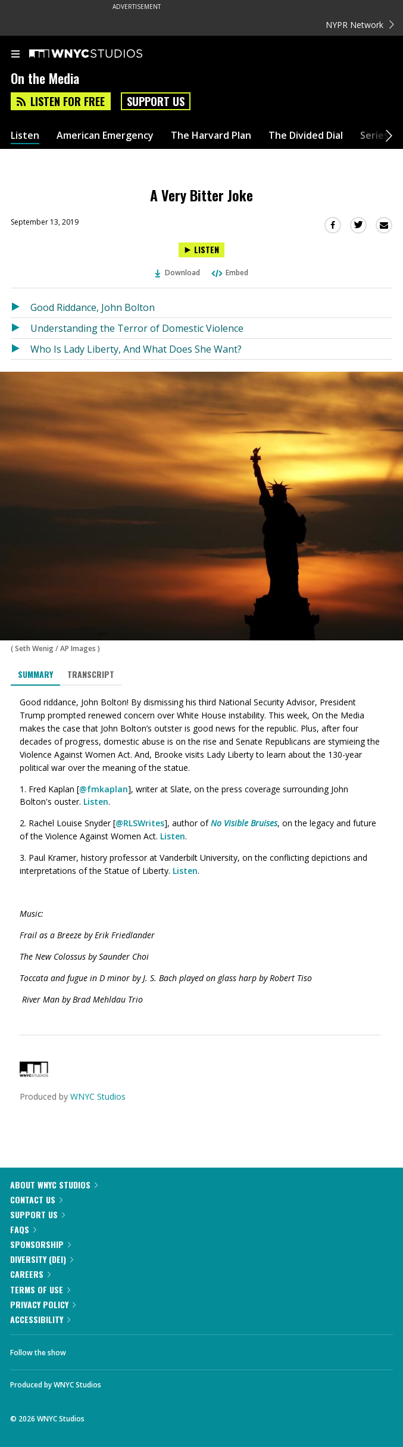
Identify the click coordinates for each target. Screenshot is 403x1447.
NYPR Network (360, 24)
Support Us (156, 101)
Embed (229, 272)
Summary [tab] (35, 674)
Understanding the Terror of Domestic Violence (136, 328)
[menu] (15, 54)
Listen (25, 135)
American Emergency (105, 135)
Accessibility (40, 1319)
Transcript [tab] (90, 674)
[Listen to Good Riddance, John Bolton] (20, 307)
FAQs (23, 1229)
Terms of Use (40, 1289)
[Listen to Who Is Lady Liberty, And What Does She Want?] (20, 349)
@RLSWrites (139, 823)
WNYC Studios (98, 1096)
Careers (30, 1274)
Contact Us (36, 1199)
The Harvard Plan (211, 135)
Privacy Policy (43, 1304)
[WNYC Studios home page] (100, 54)
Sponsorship (40, 1244)
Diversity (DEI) (41, 1259)
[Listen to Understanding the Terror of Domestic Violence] (20, 328)
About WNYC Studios (54, 1184)
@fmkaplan (103, 789)
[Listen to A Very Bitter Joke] (201, 249)
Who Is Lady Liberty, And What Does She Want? (136, 349)
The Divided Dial (305, 135)
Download (177, 272)
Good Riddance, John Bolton (92, 307)
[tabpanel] (201, 851)
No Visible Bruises (244, 823)
